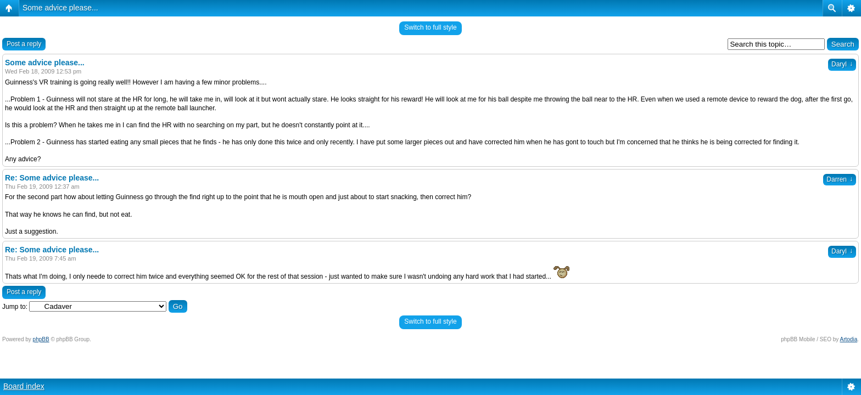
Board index (23, 386)
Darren (839, 179)
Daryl (842, 64)
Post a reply (24, 44)
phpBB (41, 339)
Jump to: (14, 307)
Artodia (849, 339)
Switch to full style (430, 27)
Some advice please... (60, 7)
